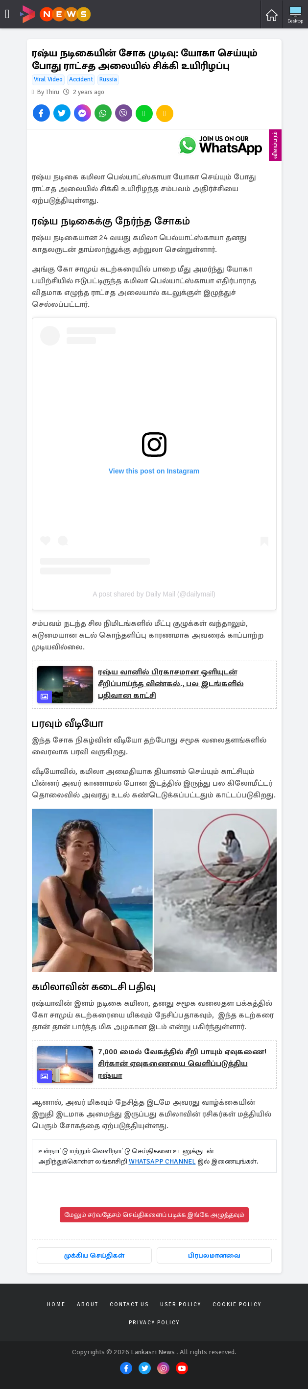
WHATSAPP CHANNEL (162, 1161)
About (87, 1304)
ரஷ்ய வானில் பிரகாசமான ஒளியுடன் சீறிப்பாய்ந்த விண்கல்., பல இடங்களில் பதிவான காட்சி (171, 683)
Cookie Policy (237, 1304)
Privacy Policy (154, 1322)
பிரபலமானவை (214, 1255)
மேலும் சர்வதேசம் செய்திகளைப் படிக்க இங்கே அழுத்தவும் (154, 1215)
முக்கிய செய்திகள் (94, 1255)
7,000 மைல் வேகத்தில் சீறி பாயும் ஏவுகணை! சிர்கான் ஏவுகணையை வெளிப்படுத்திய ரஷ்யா (182, 1063)
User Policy (180, 1304)
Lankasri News (153, 1352)
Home (56, 1304)
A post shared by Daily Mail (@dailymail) (154, 594)
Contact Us (129, 1304)
